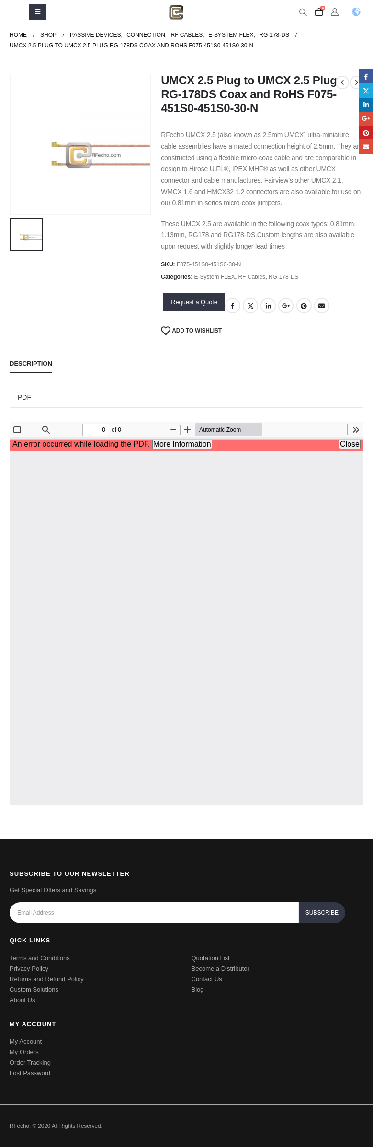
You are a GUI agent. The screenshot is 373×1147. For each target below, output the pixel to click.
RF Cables (251, 277)
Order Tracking (30, 1062)
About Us (22, 1000)
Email (321, 305)
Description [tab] (31, 363)
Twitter (250, 305)
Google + (286, 305)
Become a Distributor (220, 968)
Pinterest (304, 305)
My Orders (24, 1051)
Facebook (232, 305)
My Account (26, 1041)
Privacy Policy (29, 968)
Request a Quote (194, 302)
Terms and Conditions (40, 958)
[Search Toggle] (302, 12)
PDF (24, 397)
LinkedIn (268, 305)
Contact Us (207, 979)
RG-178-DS (284, 277)
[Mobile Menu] (37, 12)
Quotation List (211, 958)
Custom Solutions (34, 989)
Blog (198, 989)
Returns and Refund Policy (47, 979)
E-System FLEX (214, 277)
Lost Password (30, 1073)
